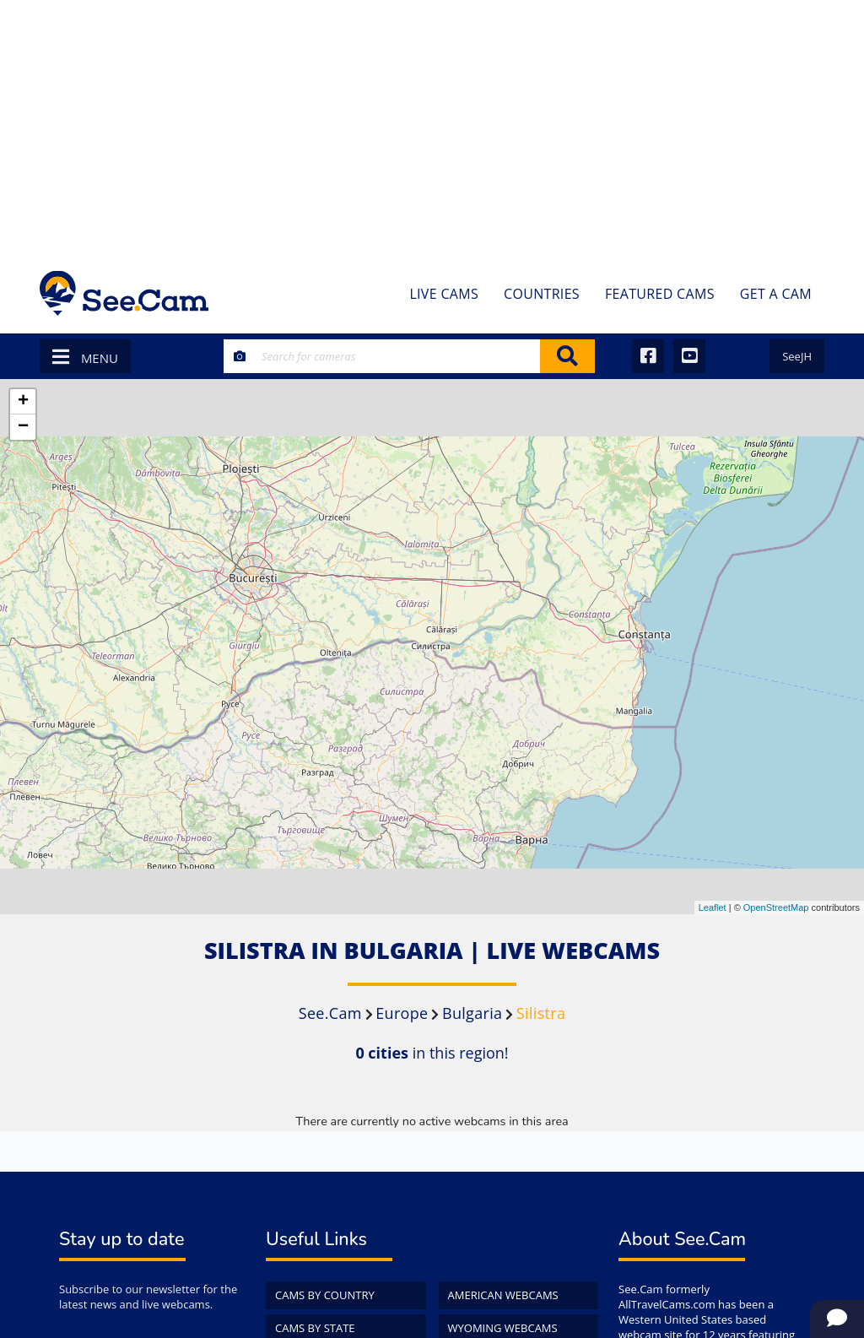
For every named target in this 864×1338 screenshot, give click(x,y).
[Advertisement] (432, 126)
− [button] (23, 427)
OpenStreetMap (776, 907)
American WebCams (503, 1295)
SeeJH (797, 356)
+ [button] (23, 401)
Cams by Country (325, 1295)
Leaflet (712, 907)
